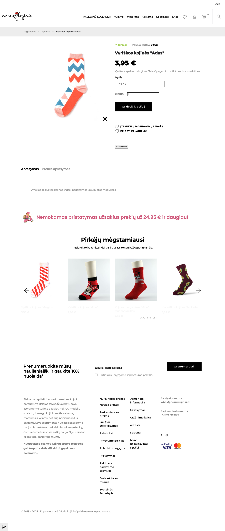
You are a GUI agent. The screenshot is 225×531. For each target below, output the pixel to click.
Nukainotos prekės (112, 398)
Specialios (162, 16)
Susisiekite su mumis (109, 480)
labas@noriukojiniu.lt (175, 402)
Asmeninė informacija (137, 400)
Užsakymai (137, 410)
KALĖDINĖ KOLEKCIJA (97, 16)
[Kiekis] (143, 94)
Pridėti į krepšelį (133, 106)
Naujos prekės (109, 404)
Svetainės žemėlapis (106, 491)
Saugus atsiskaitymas (109, 424)
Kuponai (135, 432)
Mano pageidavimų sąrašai (139, 444)
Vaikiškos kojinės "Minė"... (83, 307)
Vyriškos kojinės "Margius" (37, 307)
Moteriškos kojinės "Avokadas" (180, 307)
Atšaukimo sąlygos (112, 448)
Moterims (133, 16)
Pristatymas (107, 455)
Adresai (135, 425)
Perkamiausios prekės (109, 414)
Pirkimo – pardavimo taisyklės (107, 467)
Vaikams (147, 16)
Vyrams (118, 16)
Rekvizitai (106, 433)
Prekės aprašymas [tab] (56, 169)
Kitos (175, 16)
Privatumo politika (112, 440)
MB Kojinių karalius (99, 511)
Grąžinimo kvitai (141, 417)
